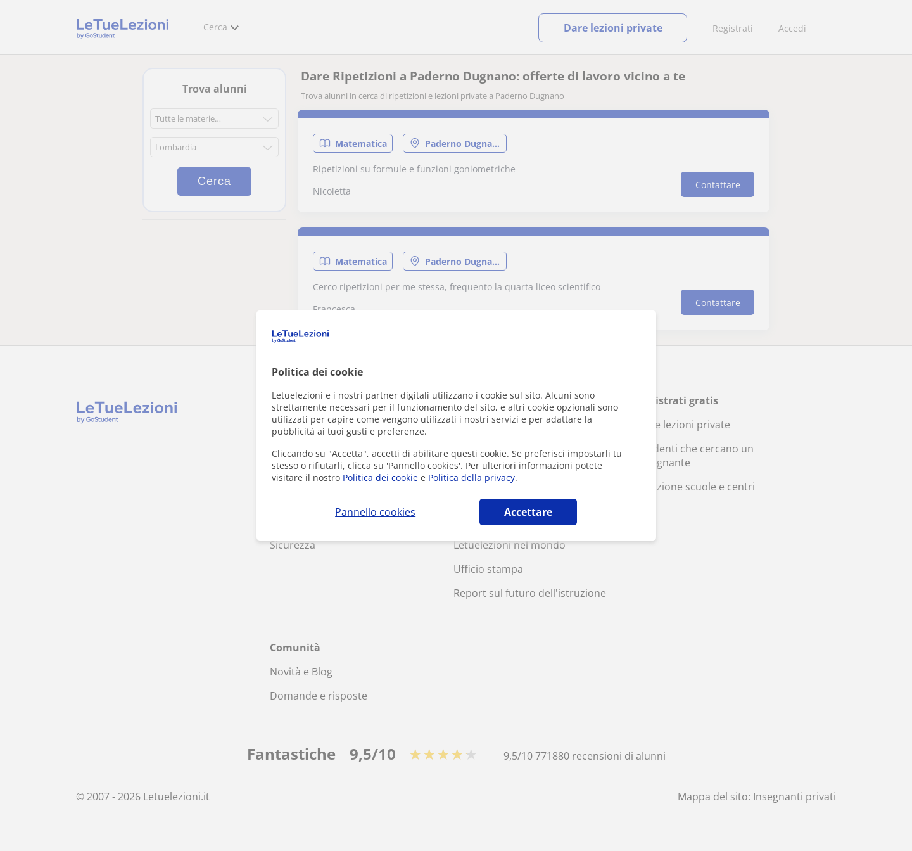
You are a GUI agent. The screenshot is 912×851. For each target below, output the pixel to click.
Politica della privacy (471, 477)
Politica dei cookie (380, 477)
